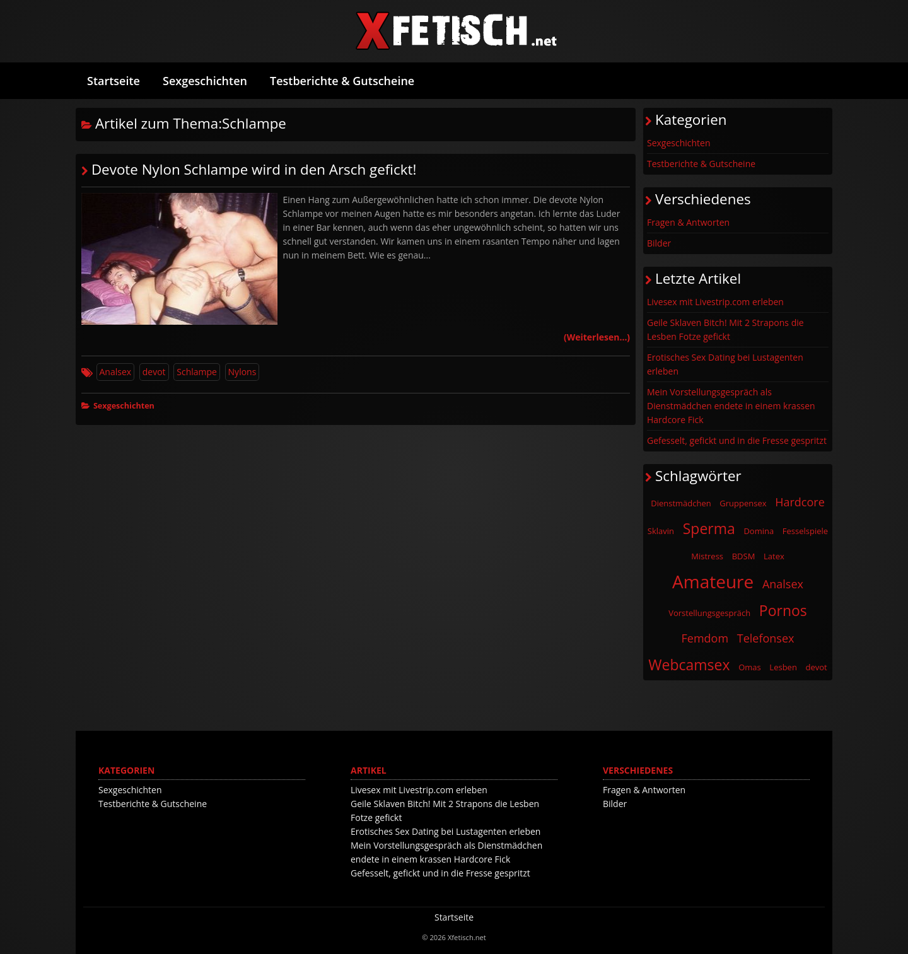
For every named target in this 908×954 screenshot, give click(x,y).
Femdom (705, 638)
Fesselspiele (805, 531)
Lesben (783, 667)
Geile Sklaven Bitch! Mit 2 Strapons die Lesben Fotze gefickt (725, 329)
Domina (758, 531)
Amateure (713, 581)
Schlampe (197, 372)
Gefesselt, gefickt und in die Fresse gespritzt (737, 440)
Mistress (707, 556)
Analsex (116, 372)
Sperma (709, 528)
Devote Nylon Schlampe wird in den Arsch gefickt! (253, 169)
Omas (749, 667)
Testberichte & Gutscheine (342, 80)
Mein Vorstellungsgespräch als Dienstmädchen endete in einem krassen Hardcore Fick (731, 406)
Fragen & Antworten (688, 222)
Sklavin (661, 531)
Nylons (242, 372)
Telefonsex (765, 638)
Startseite (113, 80)
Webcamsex (689, 664)
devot (154, 372)
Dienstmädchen (681, 503)
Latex (774, 556)
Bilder (659, 243)
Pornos (783, 610)
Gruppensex (742, 503)
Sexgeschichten (205, 80)
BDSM (743, 556)
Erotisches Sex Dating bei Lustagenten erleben (725, 364)
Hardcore (800, 501)
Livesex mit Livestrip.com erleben (715, 302)
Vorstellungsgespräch (709, 613)
